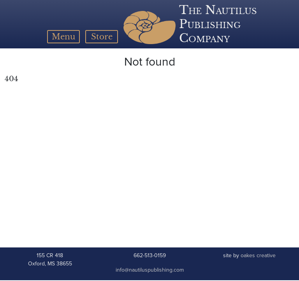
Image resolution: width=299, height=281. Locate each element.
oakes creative (258, 255)
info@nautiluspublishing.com (150, 270)
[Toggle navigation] (63, 36)
